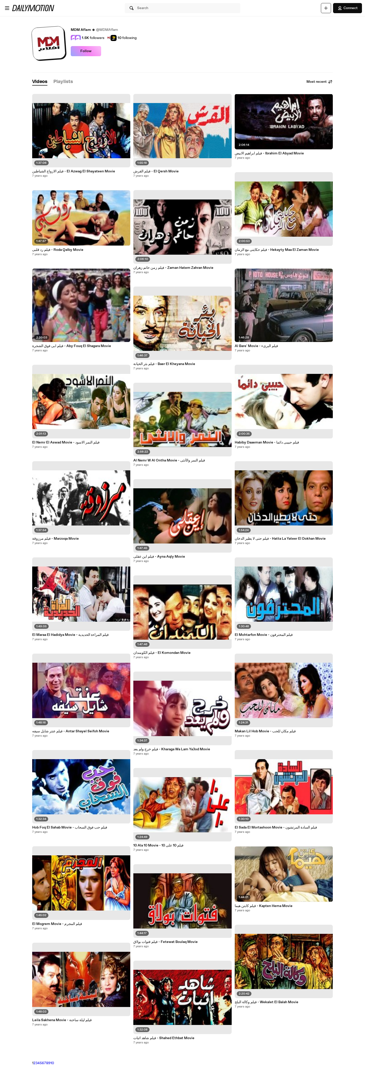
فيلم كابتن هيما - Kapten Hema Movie (264, 906)
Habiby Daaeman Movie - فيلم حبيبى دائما (267, 442)
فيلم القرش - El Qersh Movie (156, 171)
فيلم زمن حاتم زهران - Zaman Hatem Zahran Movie (173, 268)
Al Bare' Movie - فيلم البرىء (256, 346)
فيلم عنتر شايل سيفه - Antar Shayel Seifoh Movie (70, 731)
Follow (86, 51)
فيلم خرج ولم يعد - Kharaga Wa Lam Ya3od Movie (171, 749)
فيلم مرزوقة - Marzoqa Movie (55, 539)
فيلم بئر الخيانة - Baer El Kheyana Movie (164, 364)
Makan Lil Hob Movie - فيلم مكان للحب (265, 731)
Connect (347, 8)
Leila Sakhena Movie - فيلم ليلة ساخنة (62, 1020)
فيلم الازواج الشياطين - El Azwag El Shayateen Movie (73, 171)
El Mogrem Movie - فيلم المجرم (57, 924)
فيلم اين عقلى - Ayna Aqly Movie (159, 557)
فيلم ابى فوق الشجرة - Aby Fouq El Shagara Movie (71, 346)
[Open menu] (7, 8)
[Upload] (326, 8)
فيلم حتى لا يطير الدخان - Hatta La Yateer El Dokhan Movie (280, 539)
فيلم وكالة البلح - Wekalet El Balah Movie (266, 1002)
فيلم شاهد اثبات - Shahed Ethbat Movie (163, 1038)
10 (52, 1063)
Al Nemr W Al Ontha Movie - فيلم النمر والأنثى (169, 460)
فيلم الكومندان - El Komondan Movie (162, 653)
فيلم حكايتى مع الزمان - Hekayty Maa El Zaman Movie (277, 250)
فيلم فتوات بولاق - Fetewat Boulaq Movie (165, 942)
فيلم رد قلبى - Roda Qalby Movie (57, 250)
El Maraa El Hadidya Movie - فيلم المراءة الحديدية (70, 635)
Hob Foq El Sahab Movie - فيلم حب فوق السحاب (69, 827)
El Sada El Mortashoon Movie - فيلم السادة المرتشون (276, 827)
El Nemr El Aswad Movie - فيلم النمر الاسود (66, 442)
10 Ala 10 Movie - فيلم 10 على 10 (158, 845)
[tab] (39, 82)
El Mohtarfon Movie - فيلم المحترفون (264, 635)
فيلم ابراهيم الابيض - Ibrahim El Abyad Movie (269, 153)
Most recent (319, 81)
